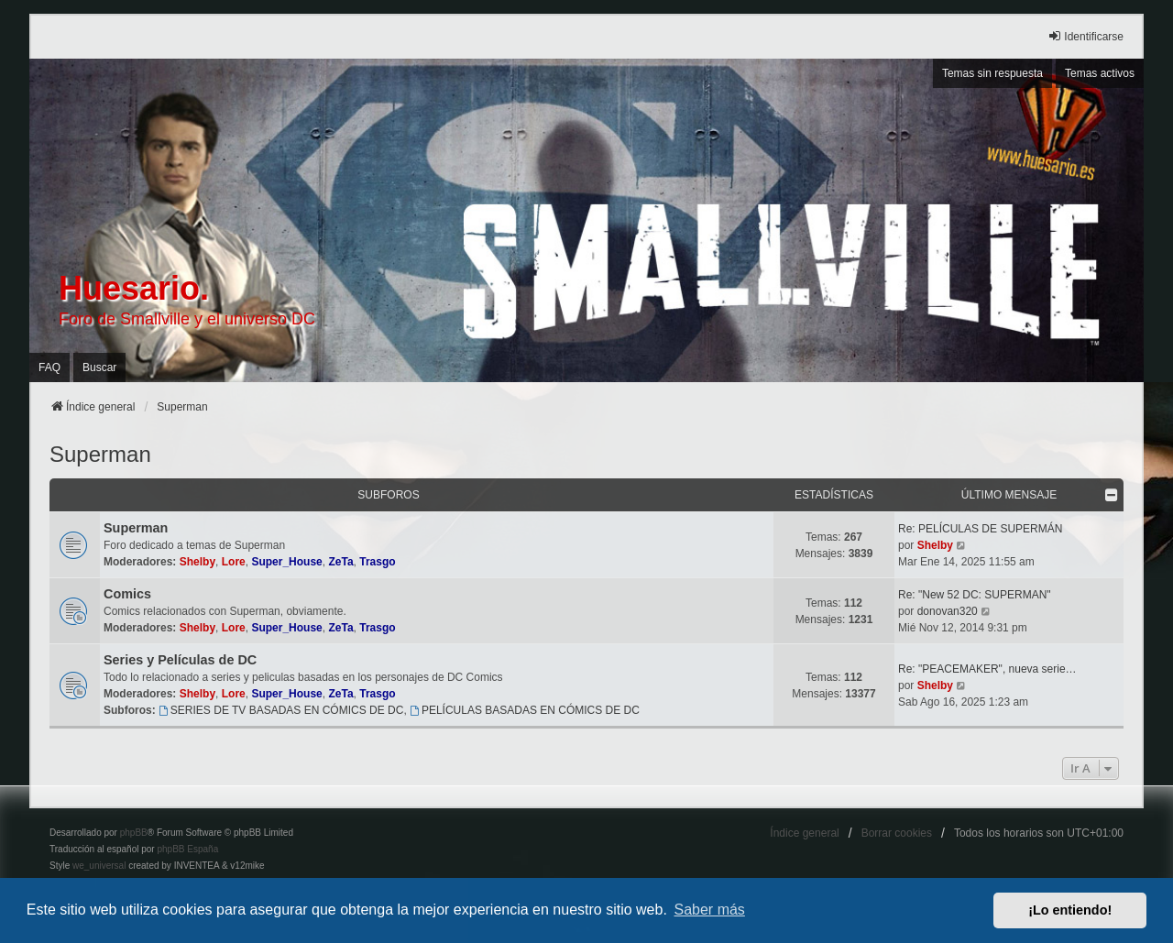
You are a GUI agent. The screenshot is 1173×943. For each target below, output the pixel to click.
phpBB (134, 833)
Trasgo (377, 561)
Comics (127, 594)
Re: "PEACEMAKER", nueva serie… (987, 669)
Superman (100, 454)
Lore (234, 561)
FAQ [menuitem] (49, 367)
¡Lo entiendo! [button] (1070, 910)
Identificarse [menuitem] (1085, 36)
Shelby (197, 561)
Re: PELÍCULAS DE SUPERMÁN (980, 528)
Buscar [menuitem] (99, 367)
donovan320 (947, 611)
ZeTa (340, 561)
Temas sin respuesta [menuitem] (992, 73)
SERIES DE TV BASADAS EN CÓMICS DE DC (281, 710)
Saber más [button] (709, 909)
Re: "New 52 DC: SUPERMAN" (974, 594)
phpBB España (187, 849)
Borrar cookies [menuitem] (896, 833)
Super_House (286, 561)
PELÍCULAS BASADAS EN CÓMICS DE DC (525, 710)
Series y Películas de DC (180, 659)
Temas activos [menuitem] (1100, 73)
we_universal (99, 866)
